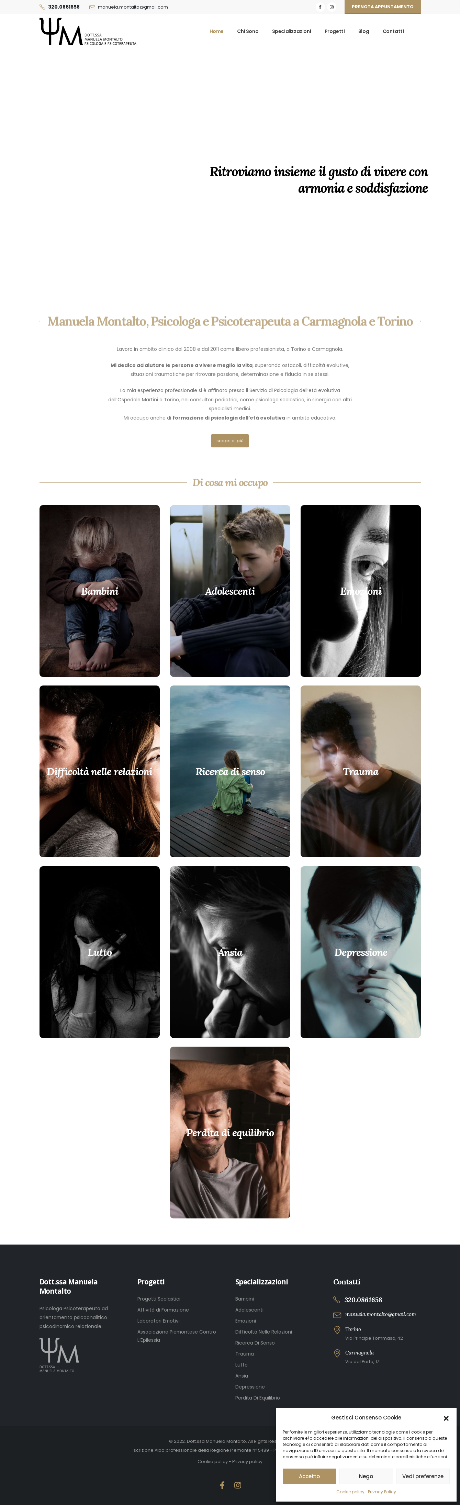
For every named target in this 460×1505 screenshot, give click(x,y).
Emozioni (245, 1320)
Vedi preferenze (423, 1476)
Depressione (250, 1386)
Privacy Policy (382, 1492)
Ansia (241, 1375)
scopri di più (230, 441)
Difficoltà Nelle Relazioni (263, 1331)
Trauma (244, 1353)
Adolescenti (249, 1309)
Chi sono (247, 31)
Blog (363, 31)
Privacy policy (247, 1461)
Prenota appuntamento (383, 7)
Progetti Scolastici (158, 1298)
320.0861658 (64, 6)
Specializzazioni (291, 31)
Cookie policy (350, 1492)
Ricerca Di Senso (255, 1342)
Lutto (241, 1364)
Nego (366, 1476)
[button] (446, 1417)
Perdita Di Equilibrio (257, 1397)
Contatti (393, 31)
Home (217, 31)
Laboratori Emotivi (158, 1320)
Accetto (309, 1476)
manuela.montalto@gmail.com (133, 7)
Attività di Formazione (163, 1309)
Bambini (244, 1298)
